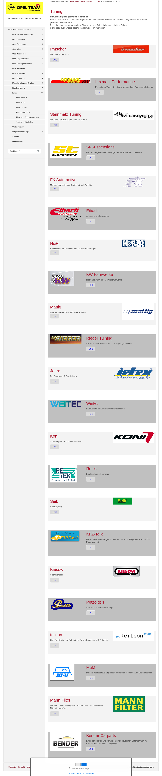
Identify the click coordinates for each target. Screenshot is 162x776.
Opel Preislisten (18, 73)
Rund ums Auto (18, 88)
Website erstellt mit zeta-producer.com (138, 767)
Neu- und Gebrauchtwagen (27, 117)
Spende (15, 136)
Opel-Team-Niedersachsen (19, 29)
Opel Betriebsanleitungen (22, 34)
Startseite (12, 767)
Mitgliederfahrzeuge (20, 132)
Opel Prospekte (18, 78)
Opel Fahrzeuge (19, 44)
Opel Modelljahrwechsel (22, 64)
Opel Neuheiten (18, 68)
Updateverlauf (18, 127)
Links (14, 93)
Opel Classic (21, 107)
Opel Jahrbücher (19, 54)
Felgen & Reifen (23, 112)
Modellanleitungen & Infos (23, 83)
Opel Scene (21, 102)
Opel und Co (21, 98)
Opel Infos (16, 49)
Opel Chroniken (18, 39)
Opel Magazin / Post (20, 59)
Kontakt (21, 767)
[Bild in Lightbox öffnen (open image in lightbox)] (131, 49)
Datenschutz (17, 141)
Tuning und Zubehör (24, 122)
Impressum (31, 767)
